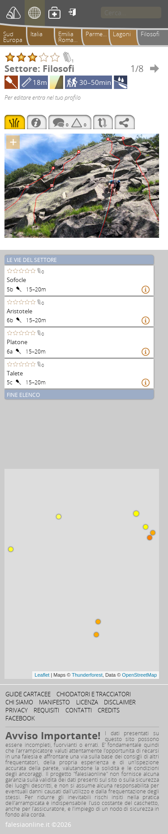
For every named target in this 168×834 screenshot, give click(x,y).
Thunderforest (87, 675)
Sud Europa (12, 37)
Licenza (87, 702)
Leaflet (41, 675)
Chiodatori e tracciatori (93, 694)
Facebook (20, 718)
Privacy (16, 710)
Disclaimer (120, 702)
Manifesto (54, 702)
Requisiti (46, 710)
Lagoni (122, 34)
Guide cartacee (28, 694)
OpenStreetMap (139, 675)
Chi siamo (19, 702)
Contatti (78, 710)
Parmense (99, 34)
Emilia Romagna (70, 37)
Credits (109, 710)
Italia (36, 34)
